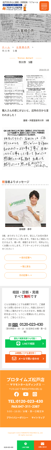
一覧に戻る (25, 266)
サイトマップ (38, 418)
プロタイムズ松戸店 (25, 382)
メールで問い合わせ (25, 357)
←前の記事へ (25, 258)
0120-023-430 (31, 324)
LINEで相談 (25, 342)
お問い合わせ (42, 447)
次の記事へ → (25, 275)
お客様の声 (23, 47)
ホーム (6, 47)
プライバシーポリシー (17, 418)
